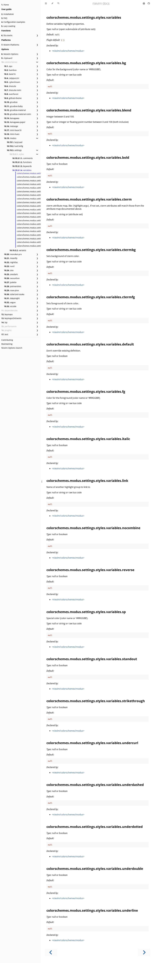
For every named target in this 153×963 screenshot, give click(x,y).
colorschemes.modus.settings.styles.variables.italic (40, 206)
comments (22, 158)
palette (10, 282)
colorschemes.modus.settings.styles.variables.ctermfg (90, 297)
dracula (10, 86)
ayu (8, 66)
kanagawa (11, 118)
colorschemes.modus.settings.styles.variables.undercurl (92, 743)
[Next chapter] (144, 952)
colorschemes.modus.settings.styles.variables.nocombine (93, 528)
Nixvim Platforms (10, 44)
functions (22, 162)
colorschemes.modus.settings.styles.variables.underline (92, 910)
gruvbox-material (15, 110)
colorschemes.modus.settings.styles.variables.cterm (40, 187)
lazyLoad (14, 142)
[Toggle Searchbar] (58, 3)
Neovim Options (9, 54)
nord (9, 266)
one (8, 270)
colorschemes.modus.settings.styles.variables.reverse (90, 570)
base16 (10, 74)
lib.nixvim (6, 35)
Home (5, 4)
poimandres (12, 286)
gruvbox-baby (13, 106)
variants (18, 250)
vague (10, 302)
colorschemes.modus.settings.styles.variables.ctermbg (91, 249)
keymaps (7, 314)
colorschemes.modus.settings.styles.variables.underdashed (95, 784)
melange (11, 126)
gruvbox (10, 102)
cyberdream (12, 82)
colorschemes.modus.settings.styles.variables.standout (91, 659)
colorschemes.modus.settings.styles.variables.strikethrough (95, 701)
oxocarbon (12, 278)
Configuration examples (13, 22)
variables (21, 170)
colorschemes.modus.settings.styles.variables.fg (39, 202)
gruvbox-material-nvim (17, 114)
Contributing (7, 340)
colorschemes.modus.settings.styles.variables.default (90, 344)
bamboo (10, 70)
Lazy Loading (8, 26)
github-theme (13, 98)
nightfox (11, 262)
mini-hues (11, 134)
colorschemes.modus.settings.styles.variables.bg (39, 177)
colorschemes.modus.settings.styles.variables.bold (40, 184)
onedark (11, 274)
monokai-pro (13, 254)
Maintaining (6, 344)
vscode (10, 306)
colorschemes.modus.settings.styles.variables (38, 173)
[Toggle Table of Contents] (46, 3)
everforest (11, 94)
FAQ (4, 18)
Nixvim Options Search (11, 348)
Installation (7, 14)
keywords (22, 166)
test (4, 334)
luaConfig (15, 146)
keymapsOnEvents (11, 318)
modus (10, 138)
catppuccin (11, 78)
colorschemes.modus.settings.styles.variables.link (39, 209)
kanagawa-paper (14, 122)
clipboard (6, 58)
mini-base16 (12, 130)
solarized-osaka (14, 294)
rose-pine (11, 290)
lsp (4, 322)
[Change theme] (52, 3)
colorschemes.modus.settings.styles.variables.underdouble (94, 868)
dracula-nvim (12, 90)
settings (14, 150)
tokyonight (12, 298)
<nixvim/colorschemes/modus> (68, 50)
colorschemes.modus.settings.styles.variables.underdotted (94, 826)
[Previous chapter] (51, 952)
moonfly (10, 258)
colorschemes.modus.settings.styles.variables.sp (39, 220)
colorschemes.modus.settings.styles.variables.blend (40, 180)
